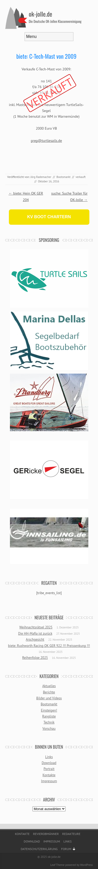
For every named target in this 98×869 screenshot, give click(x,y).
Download (49, 763)
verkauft (80, 177)
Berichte (49, 692)
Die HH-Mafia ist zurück (35, 633)
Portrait (49, 769)
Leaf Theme (57, 865)
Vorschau (49, 728)
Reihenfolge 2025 (35, 657)
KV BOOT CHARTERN (49, 217)
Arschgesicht (35, 639)
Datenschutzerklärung (39, 849)
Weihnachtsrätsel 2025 (36, 627)
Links (49, 757)
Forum (66, 849)
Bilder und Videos (49, 698)
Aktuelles (49, 686)
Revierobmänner (46, 834)
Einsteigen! (49, 710)
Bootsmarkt (63, 177)
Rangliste (49, 716)
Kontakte (49, 775)
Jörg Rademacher (41, 177)
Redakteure (71, 834)
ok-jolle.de (40, 13)
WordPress (86, 865)
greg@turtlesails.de (46, 140)
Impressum (49, 781)
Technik (49, 722)
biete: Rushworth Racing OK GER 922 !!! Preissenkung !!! (49, 646)
